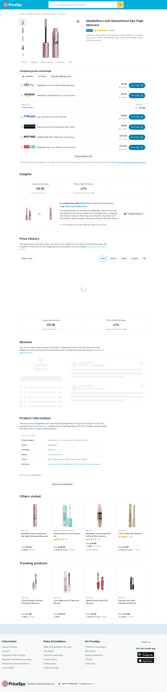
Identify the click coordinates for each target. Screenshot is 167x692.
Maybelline (52, 445)
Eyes (54, 14)
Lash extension (66, 464)
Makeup (46, 14)
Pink (78, 459)
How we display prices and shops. (131, 162)
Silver (55, 459)
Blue (68, 459)
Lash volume (53, 464)
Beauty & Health (33, 14)
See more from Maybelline (31, 475)
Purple (84, 459)
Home (22, 14)
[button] (23, 55)
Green (73, 459)
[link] (83, 213)
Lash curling (79, 464)
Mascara (62, 14)
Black (50, 459)
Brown (62, 459)
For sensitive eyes (92, 464)
